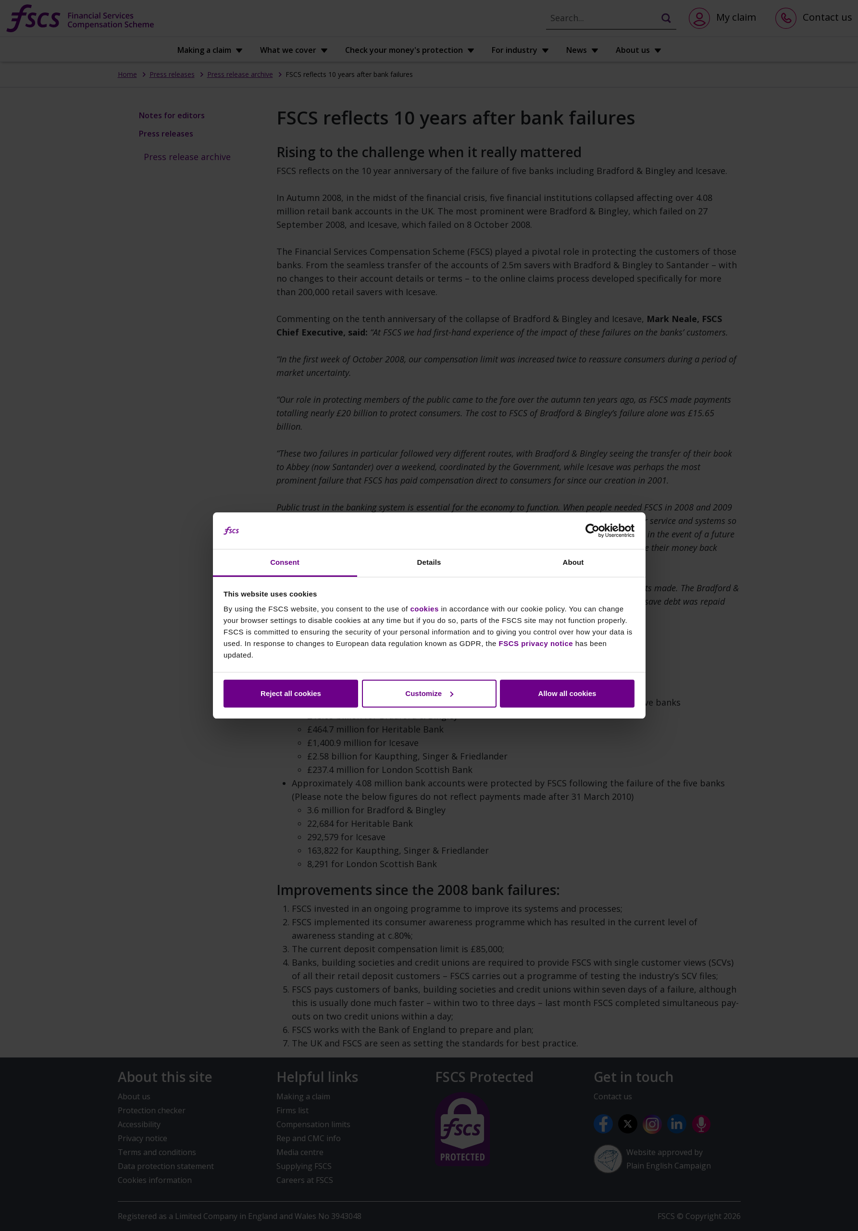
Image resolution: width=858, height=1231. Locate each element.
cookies (424, 609)
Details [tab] (429, 562)
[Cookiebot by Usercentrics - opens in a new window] (592, 530)
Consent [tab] (284, 562)
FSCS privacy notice (536, 643)
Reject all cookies (291, 693)
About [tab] (573, 562)
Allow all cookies (567, 693)
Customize (429, 693)
